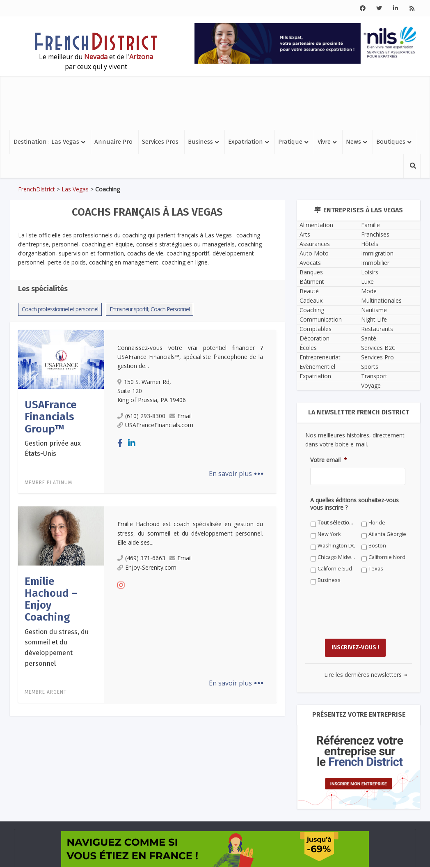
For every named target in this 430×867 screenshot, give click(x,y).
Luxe (367, 281)
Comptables (316, 329)
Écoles (308, 348)
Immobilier (375, 263)
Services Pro (377, 357)
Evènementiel (317, 366)
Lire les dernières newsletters (365, 674)
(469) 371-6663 (141, 558)
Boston (377, 545)
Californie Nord (386, 557)
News (353, 141)
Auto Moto (314, 253)
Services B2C (378, 348)
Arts (305, 234)
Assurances (315, 244)
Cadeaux (311, 300)
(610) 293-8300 (141, 416)
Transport (374, 376)
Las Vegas (75, 189)
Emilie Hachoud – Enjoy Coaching (51, 599)
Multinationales (381, 300)
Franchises (375, 234)
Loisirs (369, 272)
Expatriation (245, 141)
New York (329, 534)
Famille (370, 225)
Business (200, 141)
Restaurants (377, 329)
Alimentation (316, 225)
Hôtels (369, 244)
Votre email (328, 460)
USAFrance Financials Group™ (51, 416)
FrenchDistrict (36, 189)
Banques (311, 272)
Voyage (371, 385)
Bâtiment (312, 281)
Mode (369, 291)
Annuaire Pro (113, 141)
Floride (376, 522)
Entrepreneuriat (320, 357)
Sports (369, 366)
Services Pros (160, 141)
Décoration (314, 338)
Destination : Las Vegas (46, 141)
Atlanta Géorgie (387, 534)
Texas (375, 568)
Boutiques (390, 141)
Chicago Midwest (337, 557)
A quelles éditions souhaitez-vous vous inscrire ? (354, 504)
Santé (368, 338)
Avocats (310, 263)
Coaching (312, 310)
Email (180, 416)
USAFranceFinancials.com (155, 425)
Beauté (309, 291)
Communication (321, 319)
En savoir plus (236, 473)
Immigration (377, 253)
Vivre (324, 141)
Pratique (290, 141)
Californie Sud (335, 568)
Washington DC (336, 545)
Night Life (374, 319)
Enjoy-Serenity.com (146, 567)
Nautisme (374, 310)
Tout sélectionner (337, 522)
